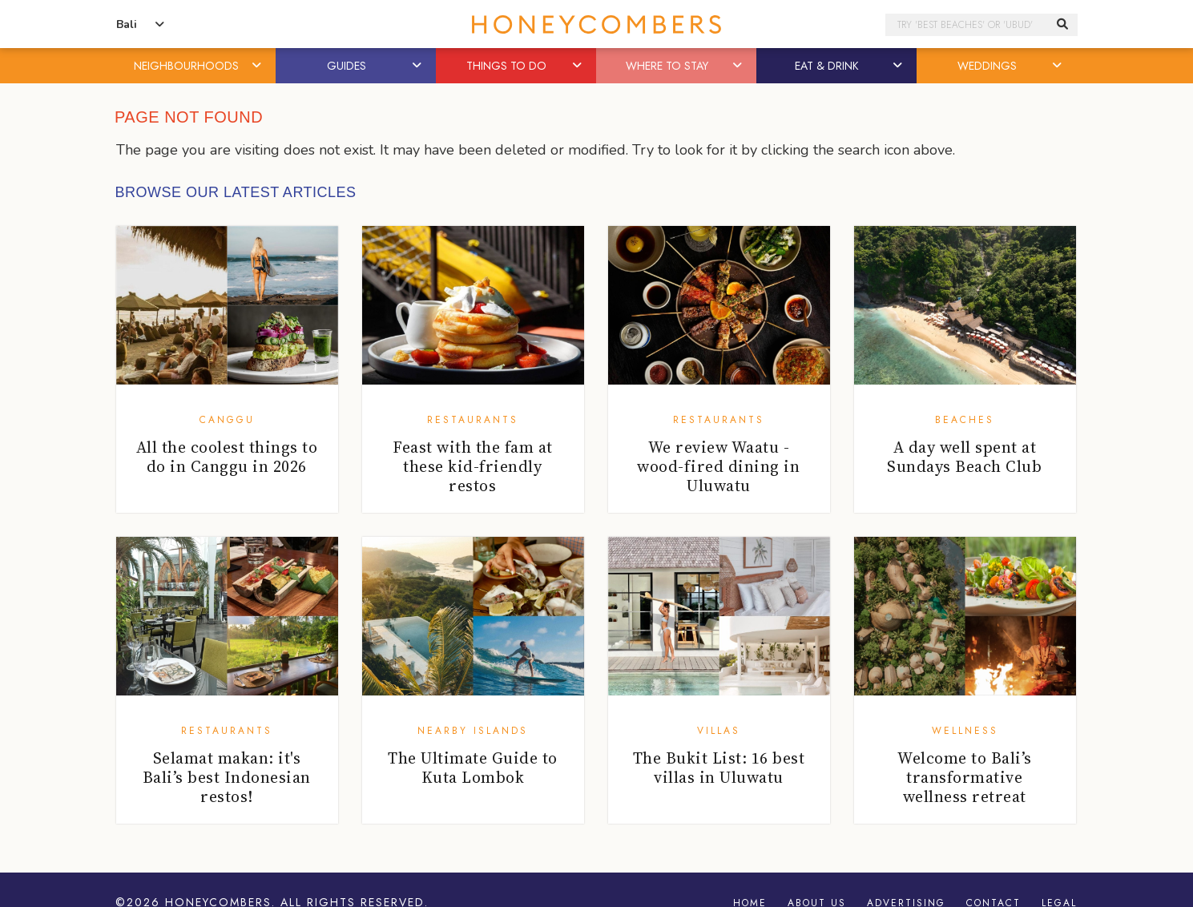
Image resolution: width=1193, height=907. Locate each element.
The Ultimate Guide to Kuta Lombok (473, 767)
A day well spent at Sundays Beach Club (964, 457)
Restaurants (472, 420)
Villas (718, 731)
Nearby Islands (472, 731)
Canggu (227, 420)
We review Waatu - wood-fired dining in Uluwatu (718, 466)
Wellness (965, 731)
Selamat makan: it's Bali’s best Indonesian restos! (227, 777)
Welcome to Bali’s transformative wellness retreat (964, 777)
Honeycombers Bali (596, 24)
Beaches (964, 420)
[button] (257, 66)
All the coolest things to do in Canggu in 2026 (227, 457)
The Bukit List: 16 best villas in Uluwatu (719, 767)
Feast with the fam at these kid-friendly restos (473, 466)
